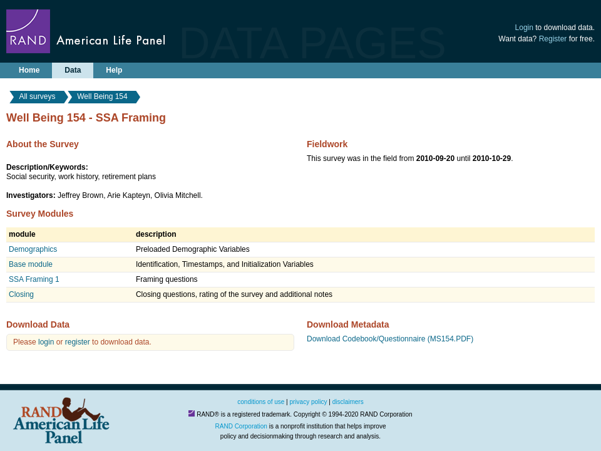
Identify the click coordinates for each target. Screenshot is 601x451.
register (77, 342)
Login (524, 27)
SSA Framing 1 (34, 279)
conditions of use (260, 401)
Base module (31, 264)
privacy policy (308, 401)
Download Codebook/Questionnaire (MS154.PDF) (390, 338)
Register (553, 38)
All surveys (37, 96)
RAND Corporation (241, 426)
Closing (21, 294)
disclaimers (348, 401)
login (46, 342)
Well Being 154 (102, 96)
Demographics (33, 249)
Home (29, 70)
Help (114, 70)
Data (72, 70)
